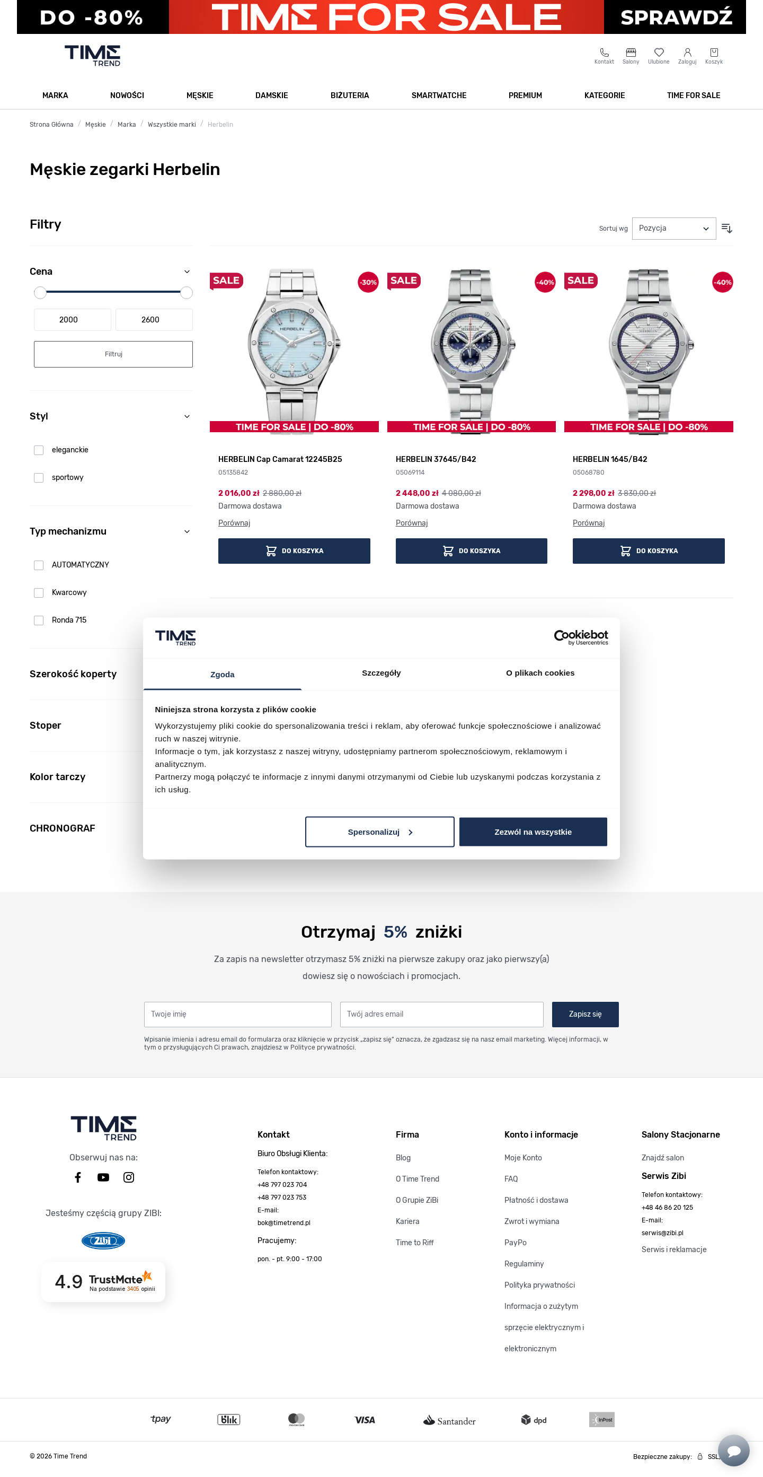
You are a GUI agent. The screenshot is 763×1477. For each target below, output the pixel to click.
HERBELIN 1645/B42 (610, 465)
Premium (525, 101)
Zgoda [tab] (222, 674)
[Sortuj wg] (674, 234)
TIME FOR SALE (694, 101)
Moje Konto (523, 1163)
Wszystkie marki (172, 130)
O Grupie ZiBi (417, 1206)
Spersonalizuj (380, 831)
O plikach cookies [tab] (540, 672)
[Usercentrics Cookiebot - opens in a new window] (562, 637)
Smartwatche (439, 101)
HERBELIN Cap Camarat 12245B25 (280, 465)
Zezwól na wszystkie (533, 831)
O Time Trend (417, 1185)
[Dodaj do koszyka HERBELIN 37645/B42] (472, 557)
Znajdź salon (663, 1163)
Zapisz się (585, 1020)
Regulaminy (524, 1269)
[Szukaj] (366, 61)
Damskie (271, 101)
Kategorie (604, 101)
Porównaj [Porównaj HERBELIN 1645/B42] (589, 529)
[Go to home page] (92, 61)
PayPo (515, 1248)
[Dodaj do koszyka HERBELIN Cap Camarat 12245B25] (294, 557)
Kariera (408, 1227)
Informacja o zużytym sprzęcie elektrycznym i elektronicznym (544, 1333)
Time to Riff (415, 1248)
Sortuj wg (613, 234)
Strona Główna (52, 130)
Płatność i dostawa (536, 1206)
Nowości (127, 101)
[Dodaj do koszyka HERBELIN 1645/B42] (649, 557)
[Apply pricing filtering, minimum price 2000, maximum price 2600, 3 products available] (113, 360)
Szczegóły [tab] (381, 672)
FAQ (511, 1185)
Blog (403, 1163)
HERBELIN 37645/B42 (436, 465)
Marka (55, 101)
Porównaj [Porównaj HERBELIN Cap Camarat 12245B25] (234, 529)
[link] (113, 456)
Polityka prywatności (539, 1291)
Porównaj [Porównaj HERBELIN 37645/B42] (412, 529)
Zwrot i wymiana (532, 1227)
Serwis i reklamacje (674, 1255)
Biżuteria (350, 101)
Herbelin (220, 130)
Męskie (200, 101)
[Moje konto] (687, 62)
